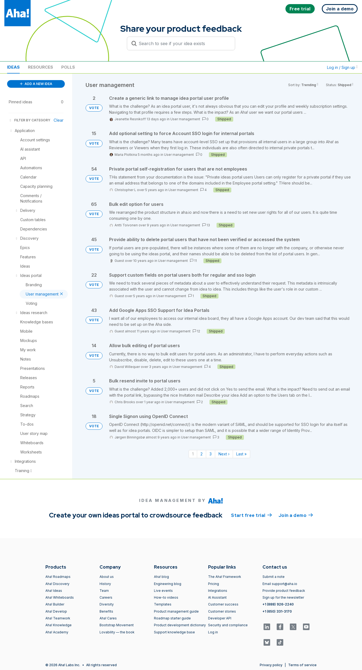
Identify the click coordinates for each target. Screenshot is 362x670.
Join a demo (296, 515)
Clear (58, 120)
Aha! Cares (108, 618)
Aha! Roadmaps (58, 577)
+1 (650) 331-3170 (277, 611)
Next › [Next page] (223, 454)
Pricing (213, 584)
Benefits (106, 611)
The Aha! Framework (224, 577)
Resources (40, 67)
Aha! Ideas (53, 591)
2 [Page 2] (201, 454)
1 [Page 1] (193, 454)
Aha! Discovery (57, 584)
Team (104, 591)
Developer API (219, 618)
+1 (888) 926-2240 (278, 604)
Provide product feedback (283, 591)
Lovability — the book (117, 632)
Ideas (13, 67)
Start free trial (251, 515)
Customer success (223, 604)
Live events (163, 591)
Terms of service (302, 665)
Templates (162, 604)
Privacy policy (271, 665)
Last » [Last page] (241, 454)
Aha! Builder (54, 604)
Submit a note (273, 577)
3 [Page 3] (210, 454)
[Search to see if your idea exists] (183, 43)
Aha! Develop (56, 611)
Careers (106, 597)
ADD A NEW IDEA (36, 84)
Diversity (107, 604)
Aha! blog (161, 577)
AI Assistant (217, 597)
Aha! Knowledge (58, 625)
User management (185, 119)
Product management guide (176, 611)
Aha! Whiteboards (59, 597)
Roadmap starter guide (172, 618)
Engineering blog (167, 584)
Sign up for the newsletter (283, 597)
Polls (68, 67)
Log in (213, 632)
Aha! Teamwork (57, 618)
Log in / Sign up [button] (342, 67)
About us (107, 577)
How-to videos (166, 597)
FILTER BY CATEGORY (29, 120)
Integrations (217, 591)
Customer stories (222, 611)
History (105, 584)
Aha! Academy (56, 632)
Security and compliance (228, 625)
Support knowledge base (174, 632)
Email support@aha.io (279, 584)
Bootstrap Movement (117, 625)
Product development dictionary (180, 625)
